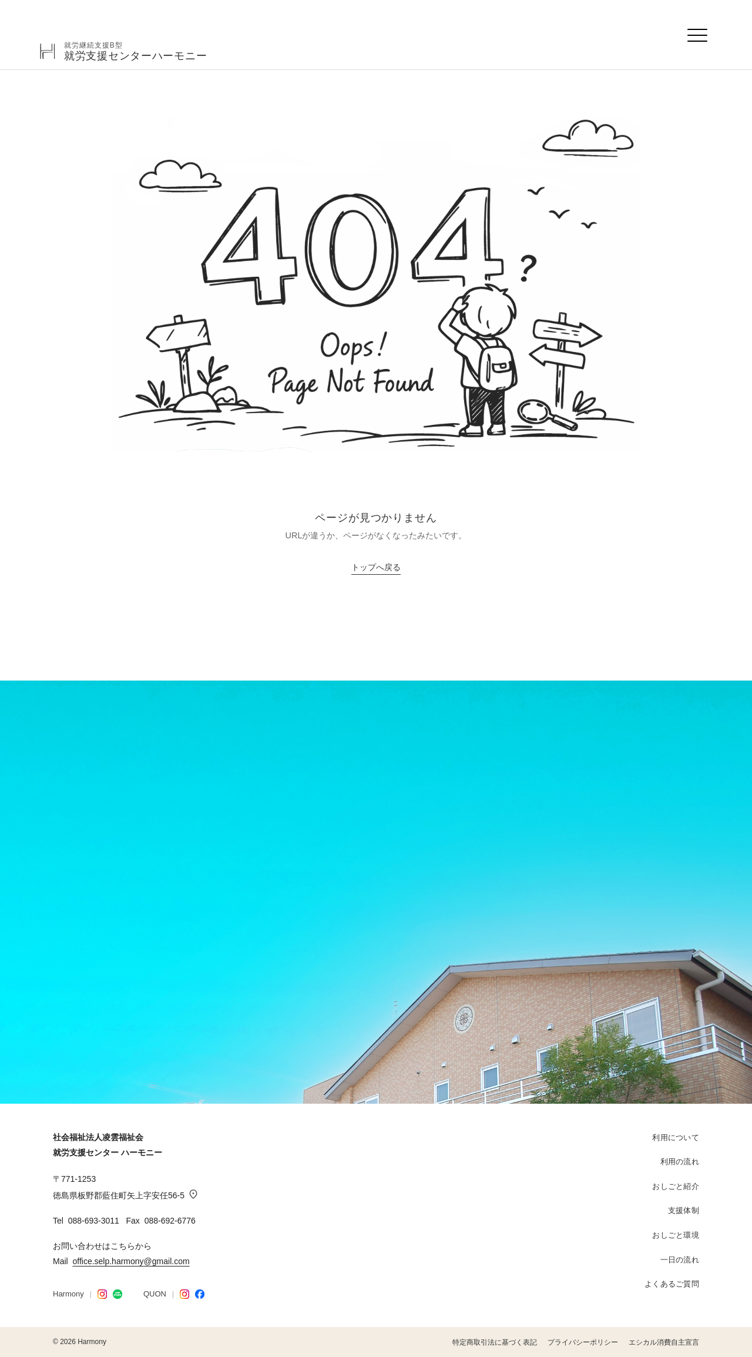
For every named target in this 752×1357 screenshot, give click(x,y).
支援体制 (683, 1210)
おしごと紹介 (675, 1186)
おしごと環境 (675, 1235)
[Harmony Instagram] (102, 1294)
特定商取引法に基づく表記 (494, 1342)
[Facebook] (199, 1294)
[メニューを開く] (698, 35)
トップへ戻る (376, 567)
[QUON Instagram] (184, 1294)
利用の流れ (679, 1161)
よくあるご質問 (671, 1283)
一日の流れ (679, 1259)
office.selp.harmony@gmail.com (130, 1261)
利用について (675, 1137)
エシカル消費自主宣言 (664, 1342)
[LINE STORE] (117, 1294)
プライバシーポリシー (583, 1342)
